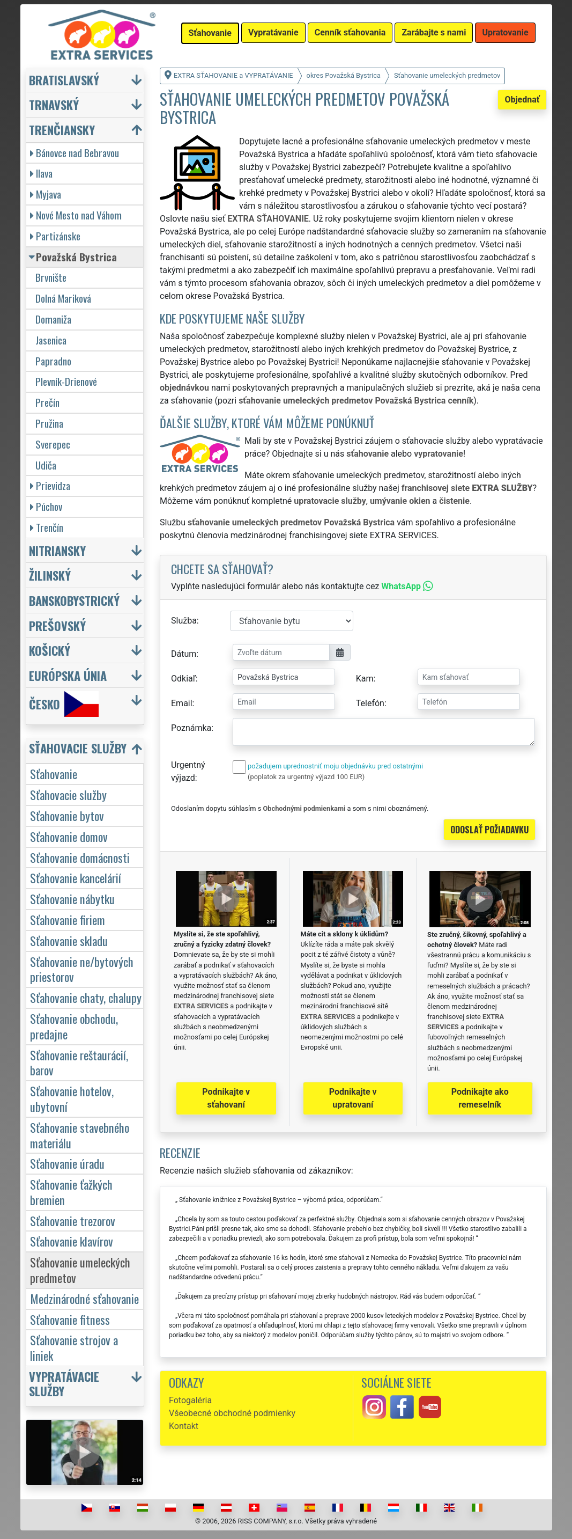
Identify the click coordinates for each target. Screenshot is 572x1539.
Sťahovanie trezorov (72, 1220)
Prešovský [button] (57, 625)
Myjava (45, 194)
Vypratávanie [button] (273, 32)
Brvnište (50, 277)
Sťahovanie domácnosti (80, 857)
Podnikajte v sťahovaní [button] (226, 1098)
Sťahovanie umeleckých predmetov (80, 1269)
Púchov (46, 506)
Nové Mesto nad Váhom (76, 215)
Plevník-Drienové (66, 381)
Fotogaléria (190, 1400)
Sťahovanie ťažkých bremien (71, 1191)
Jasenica (50, 340)
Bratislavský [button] (64, 80)
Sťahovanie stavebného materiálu (79, 1135)
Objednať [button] (521, 99)
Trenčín (46, 527)
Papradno (53, 361)
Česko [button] (64, 704)
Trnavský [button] (54, 104)
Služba (184, 620)
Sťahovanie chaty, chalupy (86, 997)
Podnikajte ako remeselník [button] (480, 1098)
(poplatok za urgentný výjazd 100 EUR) (306, 777)
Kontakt (183, 1426)
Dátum (183, 654)
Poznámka (191, 728)
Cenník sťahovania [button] (350, 32)
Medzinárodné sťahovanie (84, 1298)
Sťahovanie (53, 773)
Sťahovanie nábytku (72, 898)
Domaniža (53, 319)
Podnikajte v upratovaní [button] (353, 1098)
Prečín (47, 402)
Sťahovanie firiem (67, 919)
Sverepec (52, 444)
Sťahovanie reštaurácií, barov (79, 1062)
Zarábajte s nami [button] (434, 32)
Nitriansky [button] (57, 550)
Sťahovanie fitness (70, 1319)
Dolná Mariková (63, 298)
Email (181, 703)
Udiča (45, 465)
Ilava (41, 173)
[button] (86, 750)
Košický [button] (49, 650)
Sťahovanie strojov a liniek (74, 1347)
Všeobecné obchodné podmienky (232, 1413)
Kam (365, 678)
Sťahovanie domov (69, 836)
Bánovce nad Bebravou (74, 152)
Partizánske (55, 236)
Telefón (370, 703)
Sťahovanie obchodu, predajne (74, 1026)
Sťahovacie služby (68, 794)
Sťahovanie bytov (67, 815)
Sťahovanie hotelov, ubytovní (72, 1098)
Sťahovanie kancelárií (75, 877)
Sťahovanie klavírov (71, 1241)
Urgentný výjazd (188, 771)
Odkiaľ (183, 678)
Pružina (49, 423)
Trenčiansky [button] (62, 129)
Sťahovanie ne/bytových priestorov (81, 969)
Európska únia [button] (68, 675)
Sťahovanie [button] (210, 33)
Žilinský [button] (50, 575)
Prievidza (50, 485)
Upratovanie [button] (505, 32)
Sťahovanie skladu (69, 940)
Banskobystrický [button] (74, 600)
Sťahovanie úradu (67, 1163)
